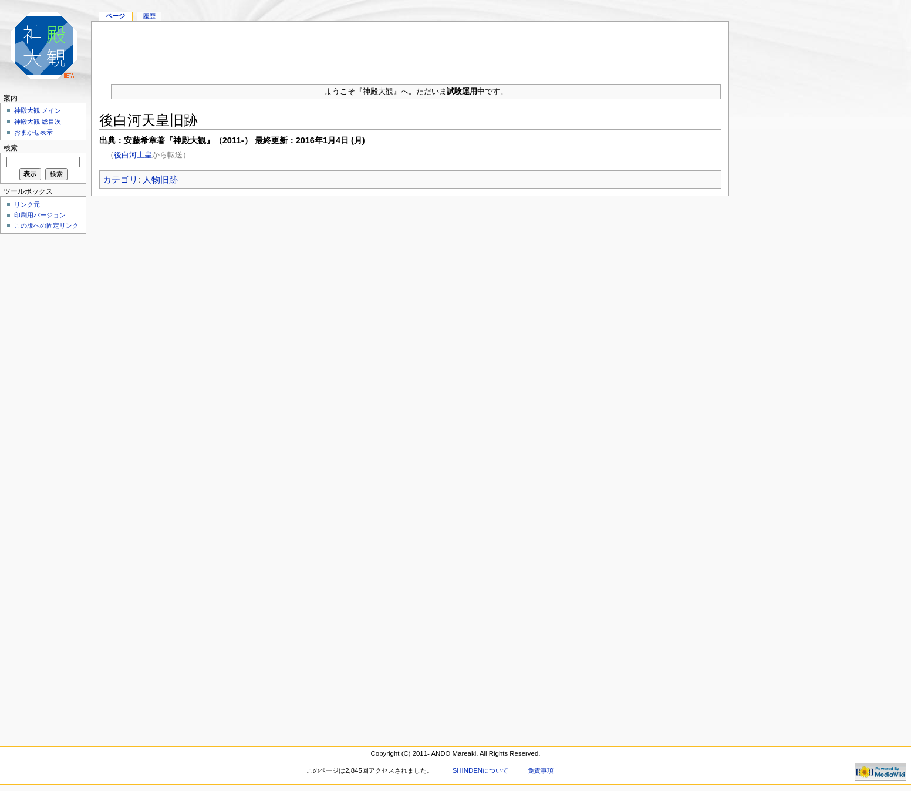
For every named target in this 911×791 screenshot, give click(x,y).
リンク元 (27, 204)
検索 (11, 148)
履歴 (149, 15)
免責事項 (541, 770)
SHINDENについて (480, 770)
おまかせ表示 (33, 132)
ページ (115, 15)
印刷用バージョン (40, 214)
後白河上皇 (133, 154)
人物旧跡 (160, 179)
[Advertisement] (410, 48)
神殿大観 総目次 (37, 121)
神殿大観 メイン (37, 110)
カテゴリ (120, 179)
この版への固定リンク (46, 225)
